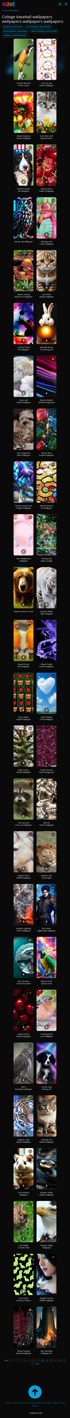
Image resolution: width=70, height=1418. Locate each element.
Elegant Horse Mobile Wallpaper (23, 876)
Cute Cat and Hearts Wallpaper (46, 84)
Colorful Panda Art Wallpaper (23, 348)
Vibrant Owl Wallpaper (23, 241)
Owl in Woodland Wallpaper (23, 1088)
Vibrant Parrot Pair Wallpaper (23, 665)
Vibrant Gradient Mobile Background (46, 401)
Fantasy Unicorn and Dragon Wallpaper (23, 507)
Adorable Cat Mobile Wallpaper (46, 1140)
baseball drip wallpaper (14, 35)
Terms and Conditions (33, 1402)
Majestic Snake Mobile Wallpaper (46, 1193)
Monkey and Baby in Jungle (46, 559)
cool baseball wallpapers (38, 27)
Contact (8, 1402)
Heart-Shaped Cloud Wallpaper (46, 718)
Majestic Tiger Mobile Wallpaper (23, 1140)
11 (38, 1360)
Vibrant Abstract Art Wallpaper (46, 507)
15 (55, 1360)
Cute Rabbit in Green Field (23, 1246)
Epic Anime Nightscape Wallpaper (46, 929)
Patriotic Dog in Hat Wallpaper (23, 190)
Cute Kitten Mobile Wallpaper (46, 295)
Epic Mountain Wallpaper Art (46, 1352)
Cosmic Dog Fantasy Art (46, 1088)
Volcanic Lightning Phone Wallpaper (23, 929)
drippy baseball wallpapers (44, 31)
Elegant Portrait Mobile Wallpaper (46, 1299)
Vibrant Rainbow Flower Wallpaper (23, 137)
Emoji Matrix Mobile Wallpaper (23, 718)
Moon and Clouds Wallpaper (23, 401)
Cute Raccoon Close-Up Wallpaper (23, 824)
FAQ (62, 1402)
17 (64, 1360)
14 (51, 1360)
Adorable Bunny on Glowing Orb (46, 348)
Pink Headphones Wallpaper (23, 559)
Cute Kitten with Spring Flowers (46, 137)
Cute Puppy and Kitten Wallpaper (23, 454)
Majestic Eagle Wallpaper (47, 1246)
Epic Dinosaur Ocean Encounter (23, 982)
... (16, 1360)
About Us (18, 1402)
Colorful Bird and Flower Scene (24, 84)
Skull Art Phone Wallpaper (46, 824)
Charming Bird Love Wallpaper (46, 1035)
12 (42, 1360)
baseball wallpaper (12, 27)
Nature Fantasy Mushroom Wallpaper (24, 295)
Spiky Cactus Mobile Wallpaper (23, 771)
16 (60, 1360)
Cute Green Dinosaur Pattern (23, 1299)
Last (37, 1364)
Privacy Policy (52, 1402)
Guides (35, 1405)
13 (47, 1360)
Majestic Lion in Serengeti (46, 876)
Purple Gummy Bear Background (46, 771)
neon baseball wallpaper (15, 31)
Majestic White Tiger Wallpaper (46, 612)
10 (33, 1360)
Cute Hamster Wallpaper (23, 1193)
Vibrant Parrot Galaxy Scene (46, 982)
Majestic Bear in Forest (23, 611)
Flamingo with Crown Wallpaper (46, 242)
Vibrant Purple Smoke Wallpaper (46, 665)
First (6, 1360)
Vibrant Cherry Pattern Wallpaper (46, 190)
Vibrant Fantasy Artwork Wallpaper (23, 1352)
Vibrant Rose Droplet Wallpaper (46, 454)
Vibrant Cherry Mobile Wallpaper (23, 1035)
